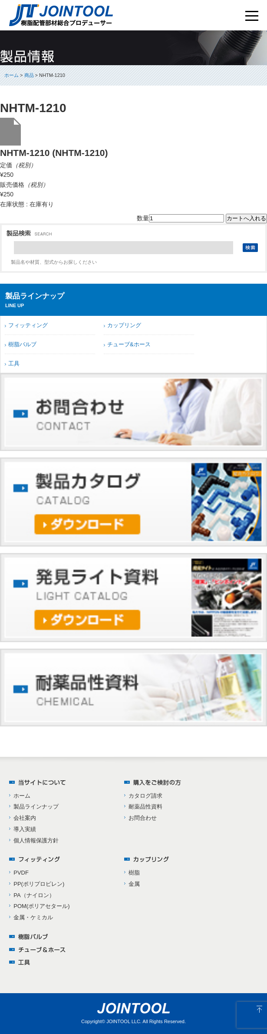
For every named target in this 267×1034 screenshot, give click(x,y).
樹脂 (134, 872)
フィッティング (28, 325)
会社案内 (24, 818)
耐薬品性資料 (145, 806)
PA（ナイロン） (33, 895)
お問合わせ (143, 818)
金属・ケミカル (33, 917)
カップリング (124, 325)
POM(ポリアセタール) (41, 906)
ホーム (11, 75)
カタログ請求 (145, 795)
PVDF (21, 872)
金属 (134, 884)
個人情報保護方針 (36, 840)
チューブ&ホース (129, 344)
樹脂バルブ (22, 344)
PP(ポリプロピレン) (38, 884)
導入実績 (24, 829)
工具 (14, 363)
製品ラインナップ (36, 806)
